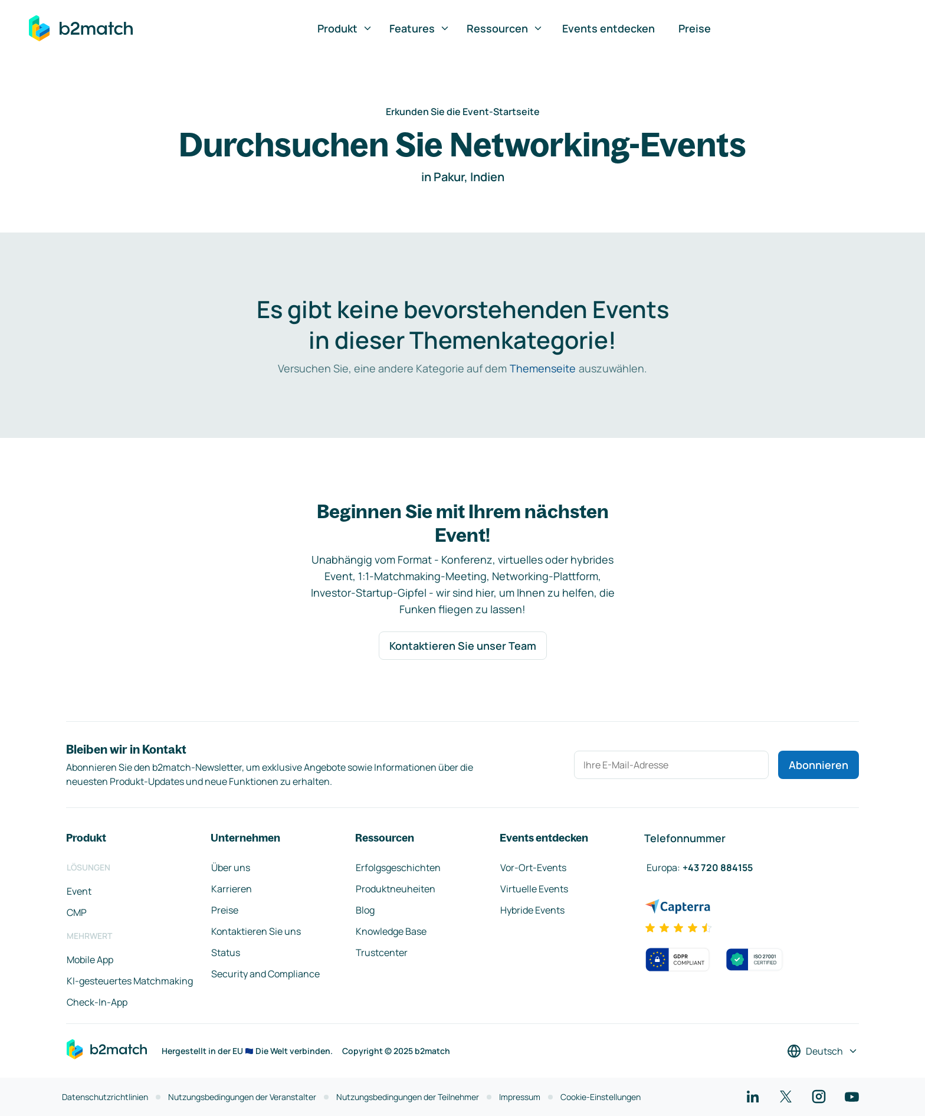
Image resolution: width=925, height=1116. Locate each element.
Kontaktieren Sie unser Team (462, 646)
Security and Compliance (265, 973)
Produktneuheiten (395, 888)
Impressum (519, 1096)
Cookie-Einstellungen (600, 1096)
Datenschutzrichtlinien (105, 1096)
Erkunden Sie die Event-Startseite (463, 111)
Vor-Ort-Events (533, 867)
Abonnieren (818, 765)
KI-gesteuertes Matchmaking (130, 980)
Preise (694, 28)
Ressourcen (505, 28)
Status (225, 952)
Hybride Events (532, 910)
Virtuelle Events (534, 888)
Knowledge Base (391, 931)
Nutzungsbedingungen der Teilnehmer (407, 1096)
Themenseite (543, 368)
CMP (77, 912)
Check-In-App (97, 1002)
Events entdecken (608, 28)
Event (79, 891)
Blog (365, 910)
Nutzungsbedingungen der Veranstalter (242, 1096)
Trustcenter (382, 952)
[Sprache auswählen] (822, 1051)
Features (419, 28)
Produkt (345, 28)
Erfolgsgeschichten (398, 867)
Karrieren (231, 888)
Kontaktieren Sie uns (256, 931)
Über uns (230, 867)
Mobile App (90, 959)
